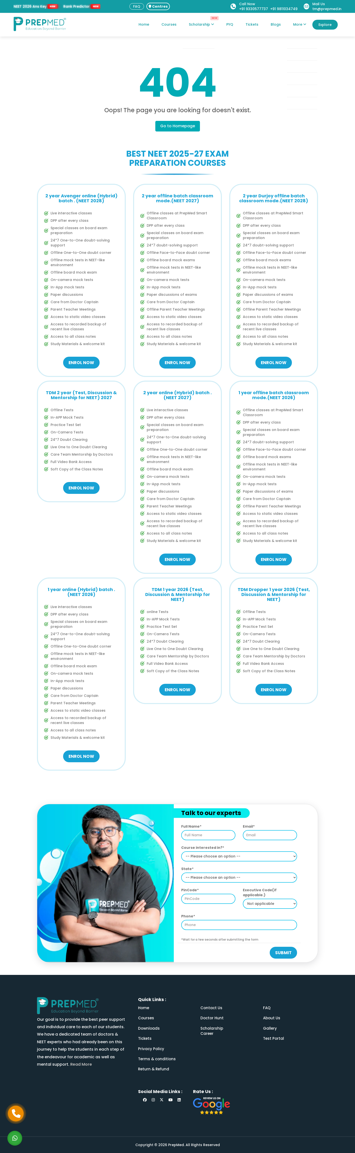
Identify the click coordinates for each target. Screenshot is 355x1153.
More (299, 24)
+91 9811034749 (284, 8)
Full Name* (191, 826)
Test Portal (273, 1038)
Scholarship (201, 24)
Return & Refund (153, 1069)
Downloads (149, 1028)
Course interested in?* (202, 847)
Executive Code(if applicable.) (260, 892)
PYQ (229, 24)
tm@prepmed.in (326, 8)
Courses (169, 24)
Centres (158, 6)
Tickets (252, 24)
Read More (80, 1064)
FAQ (136, 6)
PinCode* (190, 890)
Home (144, 24)
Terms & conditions (157, 1058)
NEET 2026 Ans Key (30, 6)
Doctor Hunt (212, 1018)
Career (206, 1033)
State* (187, 868)
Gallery (270, 1028)
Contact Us (211, 1007)
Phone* (188, 916)
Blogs (276, 24)
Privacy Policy (151, 1048)
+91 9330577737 (253, 8)
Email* (249, 826)
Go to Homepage (177, 126)
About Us (271, 1018)
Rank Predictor (76, 6)
